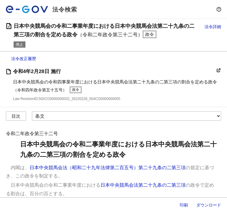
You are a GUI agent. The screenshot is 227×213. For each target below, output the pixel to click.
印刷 (184, 205)
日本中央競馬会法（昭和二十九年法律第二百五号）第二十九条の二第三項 (108, 167)
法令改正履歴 (23, 58)
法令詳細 (213, 26)
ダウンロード (208, 205)
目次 (16, 116)
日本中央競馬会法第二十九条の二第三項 (143, 185)
